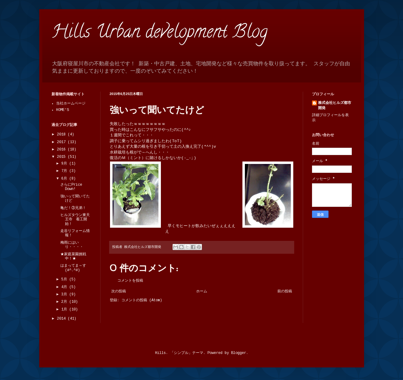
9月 (65, 164)
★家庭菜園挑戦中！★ (73, 256)
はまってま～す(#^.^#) (73, 268)
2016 (62, 149)
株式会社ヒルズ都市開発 (334, 105)
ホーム (201, 291)
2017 (62, 142)
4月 (65, 287)
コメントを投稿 (130, 281)
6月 (65, 179)
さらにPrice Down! (71, 187)
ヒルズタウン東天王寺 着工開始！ (75, 219)
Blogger (238, 353)
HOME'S (62, 110)
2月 (65, 302)
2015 (62, 157)
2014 (62, 319)
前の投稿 (284, 291)
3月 (65, 294)
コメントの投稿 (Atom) (141, 300)
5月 (65, 279)
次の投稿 (118, 291)
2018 (62, 134)
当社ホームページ (71, 103)
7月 (65, 171)
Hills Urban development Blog (159, 33)
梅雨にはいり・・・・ (71, 245)
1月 (65, 309)
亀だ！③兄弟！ (73, 208)
